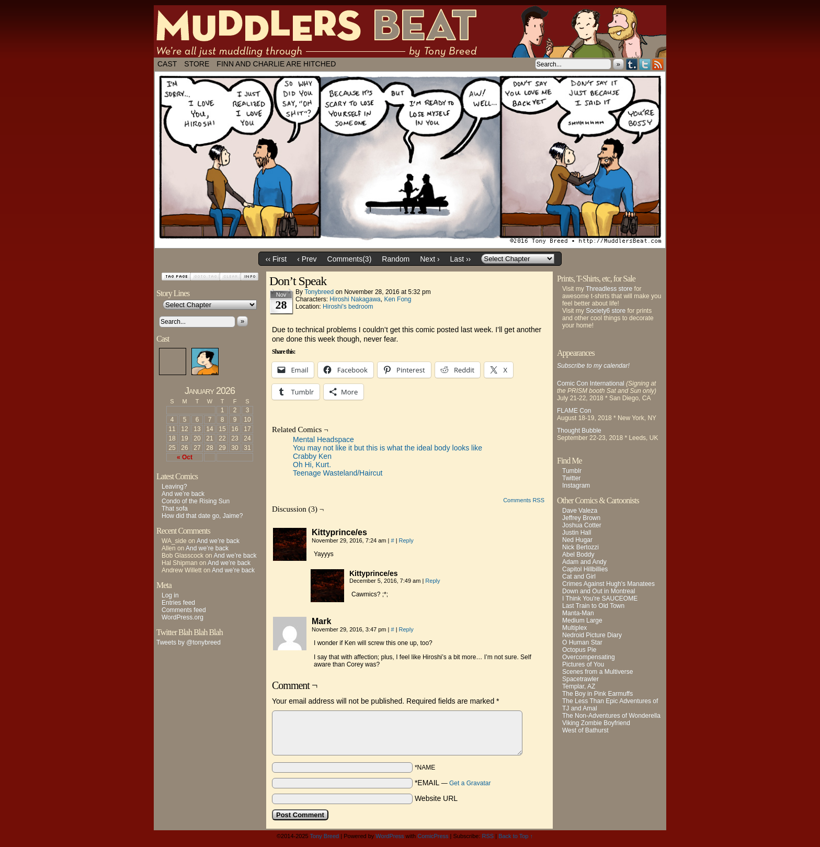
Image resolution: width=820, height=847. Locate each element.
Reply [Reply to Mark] (406, 629)
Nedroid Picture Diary (592, 635)
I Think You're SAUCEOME (599, 598)
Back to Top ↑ (515, 836)
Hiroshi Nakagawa (354, 299)
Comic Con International (590, 383)
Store (196, 64)
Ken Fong (397, 299)
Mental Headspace (323, 439)
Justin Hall (576, 532)
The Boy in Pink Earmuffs (597, 693)
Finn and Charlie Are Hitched (276, 64)
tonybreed (319, 292)
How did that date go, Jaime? (202, 516)
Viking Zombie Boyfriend (596, 723)
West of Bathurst (585, 730)
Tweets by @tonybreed (188, 642)
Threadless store (609, 288)
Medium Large (582, 620)
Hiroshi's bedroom (348, 306)
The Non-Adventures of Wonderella (611, 715)
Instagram (576, 485)
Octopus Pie (579, 649)
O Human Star (582, 642)
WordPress (389, 836)
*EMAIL (453, 782)
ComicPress (432, 836)
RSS (658, 64)
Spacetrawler (580, 679)
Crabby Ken (312, 456)
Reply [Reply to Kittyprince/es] (406, 540)
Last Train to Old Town (593, 605)
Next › (429, 259)
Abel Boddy (578, 554)
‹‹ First (276, 259)
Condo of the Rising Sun (196, 501)
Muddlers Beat (410, 31)
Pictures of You (583, 664)
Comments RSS (523, 500)
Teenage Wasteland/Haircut (337, 473)
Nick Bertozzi (580, 547)
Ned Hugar (577, 540)
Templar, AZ (578, 686)
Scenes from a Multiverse (597, 671)
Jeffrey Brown (581, 518)
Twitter (645, 64)
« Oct (184, 457)
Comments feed (184, 610)
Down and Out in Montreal (598, 591)
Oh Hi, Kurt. (312, 464)
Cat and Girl (579, 576)
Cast (167, 64)
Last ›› (460, 259)
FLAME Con (574, 410)
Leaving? (174, 486)
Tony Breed (324, 836)
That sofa (175, 508)
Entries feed (178, 602)
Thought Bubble (579, 430)
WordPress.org (182, 617)
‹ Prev (306, 259)
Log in (170, 595)
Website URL (436, 798)
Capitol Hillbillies (585, 569)
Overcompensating (588, 657)
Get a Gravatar (470, 783)
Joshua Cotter (581, 525)
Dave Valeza (579, 510)
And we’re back (183, 494)
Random (395, 259)
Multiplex (574, 627)
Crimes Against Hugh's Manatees (608, 584)
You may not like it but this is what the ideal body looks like (387, 448)
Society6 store (605, 310)
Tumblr (632, 64)
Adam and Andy (584, 562)
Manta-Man (578, 613)
